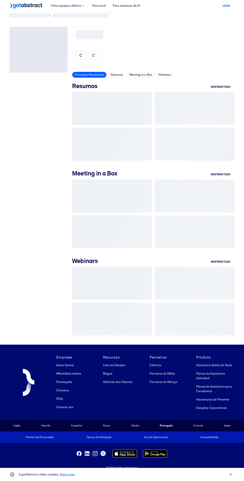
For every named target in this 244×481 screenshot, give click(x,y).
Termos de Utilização (99, 437)
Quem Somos (65, 365)
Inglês (17, 425)
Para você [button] (99, 5)
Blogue (107, 373)
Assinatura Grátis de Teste (214, 365)
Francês (198, 425)
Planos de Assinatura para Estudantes (214, 389)
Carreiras (62, 390)
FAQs (59, 399)
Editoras (155, 365)
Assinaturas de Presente (212, 399)
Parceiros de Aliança (163, 382)
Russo (106, 425)
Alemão (45, 425)
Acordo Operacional (156, 437)
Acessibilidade (209, 437)
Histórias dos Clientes (117, 382)
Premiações (64, 382)
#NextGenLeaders (68, 373)
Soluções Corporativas (211, 408)
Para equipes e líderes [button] (68, 5)
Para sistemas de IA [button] (126, 5)
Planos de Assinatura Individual (210, 376)
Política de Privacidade (40, 437)
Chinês (135, 425)
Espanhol (76, 425)
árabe (227, 425)
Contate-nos (64, 407)
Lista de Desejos (114, 365)
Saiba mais (67, 474)
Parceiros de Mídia (162, 373)
